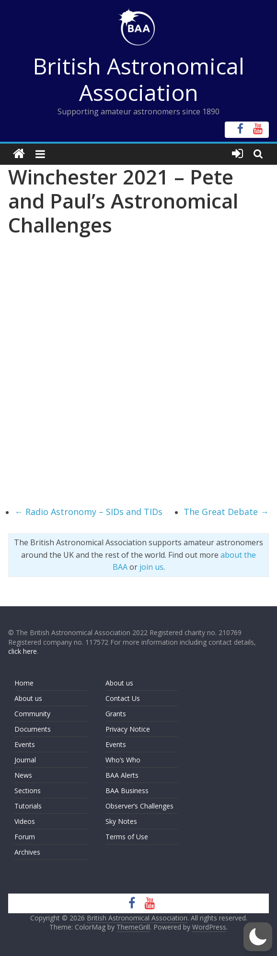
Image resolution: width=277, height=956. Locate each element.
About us (28, 698)
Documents (32, 729)
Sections (27, 790)
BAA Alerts (121, 775)
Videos (24, 821)
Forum (24, 836)
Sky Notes (121, 821)
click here (22, 651)
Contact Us (122, 698)
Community (32, 713)
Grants (115, 713)
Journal (25, 759)
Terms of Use (126, 836)
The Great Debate (226, 511)
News (23, 775)
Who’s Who (122, 759)
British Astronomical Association (138, 79)
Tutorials (28, 805)
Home (24, 682)
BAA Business (127, 790)
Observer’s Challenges (139, 805)
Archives (27, 852)
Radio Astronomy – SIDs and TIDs (88, 511)
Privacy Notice (127, 729)
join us (151, 567)
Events (24, 744)
